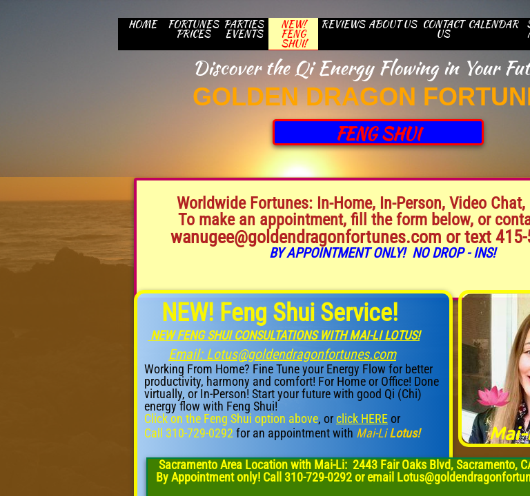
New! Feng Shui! (293, 34)
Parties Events (244, 29)
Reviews (343, 24)
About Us (393, 24)
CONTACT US (443, 29)
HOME (142, 24)
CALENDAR (493, 24)
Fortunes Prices (193, 29)
